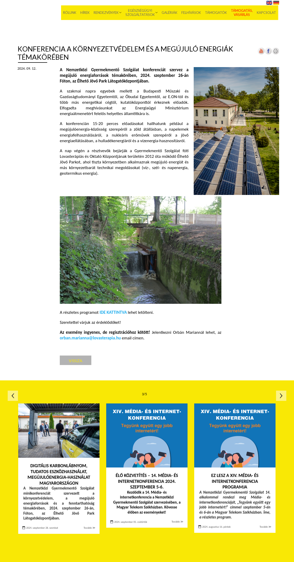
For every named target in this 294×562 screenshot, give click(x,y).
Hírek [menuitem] (86, 13)
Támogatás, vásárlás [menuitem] (243, 13)
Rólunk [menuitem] (70, 13)
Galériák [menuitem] (170, 13)
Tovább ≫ (89, 527)
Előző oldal (13, 396)
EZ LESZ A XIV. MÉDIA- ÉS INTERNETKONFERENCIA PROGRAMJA (234, 481)
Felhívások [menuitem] (192, 13)
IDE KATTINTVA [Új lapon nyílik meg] (113, 312)
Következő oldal (281, 396)
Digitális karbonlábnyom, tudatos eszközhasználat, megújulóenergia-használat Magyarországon (58, 474)
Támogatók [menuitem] (217, 13)
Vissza (75, 360)
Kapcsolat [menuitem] (267, 13)
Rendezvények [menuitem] (107, 13)
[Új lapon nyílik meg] (268, 53)
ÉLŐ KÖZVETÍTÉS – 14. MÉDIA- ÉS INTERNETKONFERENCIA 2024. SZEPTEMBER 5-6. (147, 481)
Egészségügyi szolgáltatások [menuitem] (141, 13)
